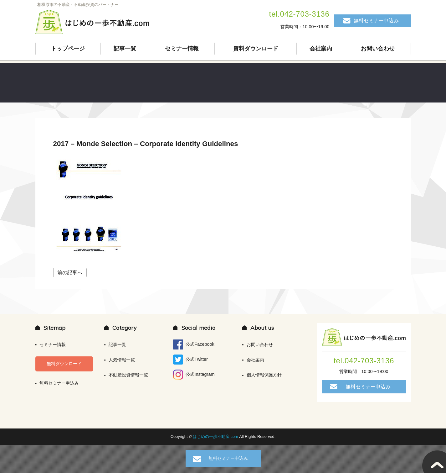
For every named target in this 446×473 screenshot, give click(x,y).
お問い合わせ (378, 48)
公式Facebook (193, 344)
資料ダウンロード (255, 48)
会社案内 (321, 48)
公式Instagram (193, 375)
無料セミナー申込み (376, 20)
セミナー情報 (182, 48)
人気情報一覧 (122, 359)
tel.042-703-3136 (299, 14)
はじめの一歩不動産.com (216, 436)
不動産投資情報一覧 (128, 374)
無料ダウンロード (64, 363)
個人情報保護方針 (264, 374)
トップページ (68, 48)
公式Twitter (190, 360)
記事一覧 (125, 48)
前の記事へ (69, 272)
